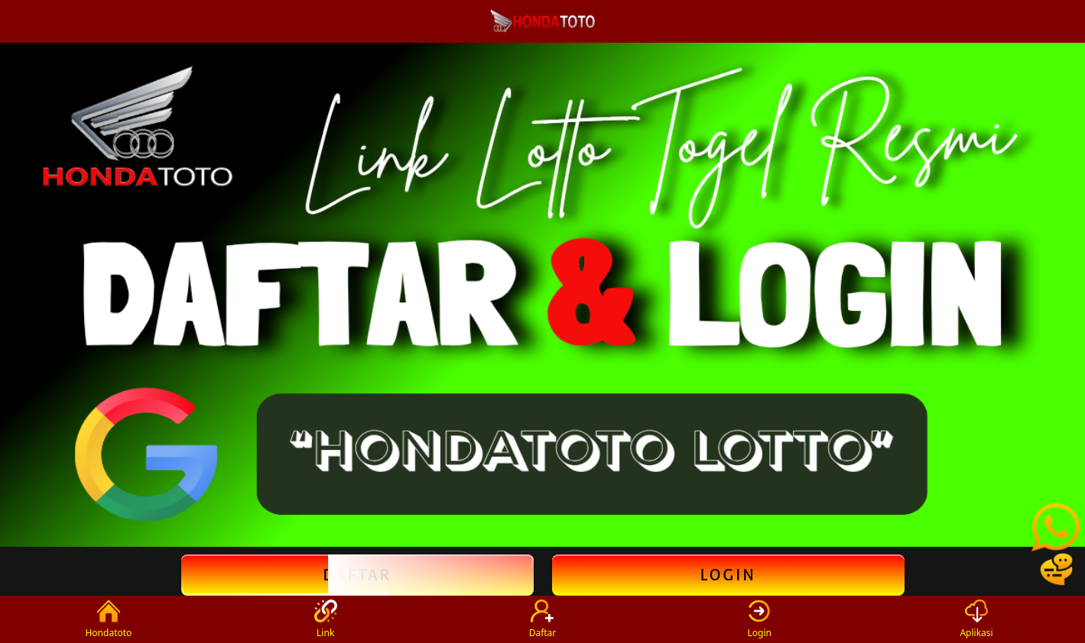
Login (727, 575)
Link (325, 619)
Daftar (357, 575)
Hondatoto (108, 619)
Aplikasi (976, 619)
